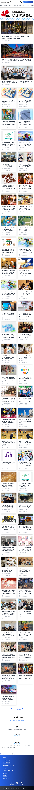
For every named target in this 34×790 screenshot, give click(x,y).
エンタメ (11, 5)
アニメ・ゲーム (22, 5)
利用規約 (5, 768)
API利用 (5, 775)
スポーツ (16, 5)
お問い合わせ (6, 778)
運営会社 (5, 757)
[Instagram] (12, 783)
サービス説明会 (6, 762)
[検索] (21, 2)
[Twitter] (17, 783)
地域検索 (5, 5)
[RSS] (21, 783)
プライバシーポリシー (8, 770)
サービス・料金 (6, 760)
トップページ (3, 754)
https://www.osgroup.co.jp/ (17, 720)
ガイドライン (6, 773)
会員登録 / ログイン (28, 1)
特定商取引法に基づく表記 (9, 765)
